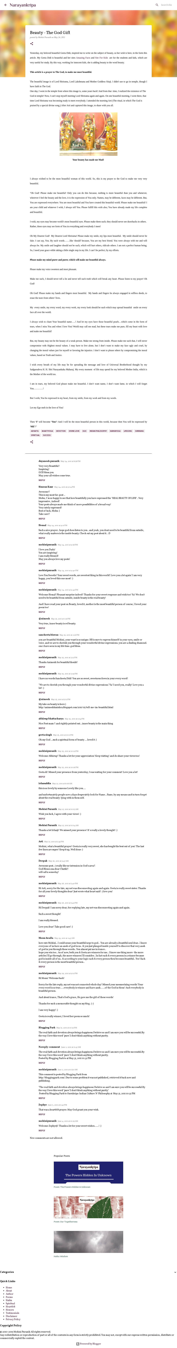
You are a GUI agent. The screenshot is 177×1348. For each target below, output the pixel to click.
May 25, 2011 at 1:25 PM (60, 619)
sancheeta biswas (48, 635)
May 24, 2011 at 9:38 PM (68, 545)
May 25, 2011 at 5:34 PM (74, 719)
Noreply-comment (49, 1047)
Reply (42, 480)
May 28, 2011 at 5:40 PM (68, 883)
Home (9, 1287)
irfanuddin (45, 783)
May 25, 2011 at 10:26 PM (68, 767)
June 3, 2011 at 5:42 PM (57, 1105)
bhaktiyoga (47, 431)
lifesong (128, 431)
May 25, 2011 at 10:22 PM (68, 751)
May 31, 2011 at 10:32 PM (66, 1028)
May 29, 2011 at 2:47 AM (64, 938)
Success (47, 435)
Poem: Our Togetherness (65, 1222)
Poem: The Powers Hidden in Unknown (72, 1187)
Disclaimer (11, 1316)
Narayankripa (23, 5)
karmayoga (115, 431)
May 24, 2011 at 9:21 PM (57, 525)
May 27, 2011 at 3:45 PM (54, 841)
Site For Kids (101, 58)
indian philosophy (98, 431)
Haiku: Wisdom (61, 1256)
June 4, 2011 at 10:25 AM (68, 1121)
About (9, 1291)
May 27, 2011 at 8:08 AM (62, 783)
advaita (34, 431)
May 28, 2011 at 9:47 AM (58, 861)
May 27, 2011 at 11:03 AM (68, 809)
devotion (61, 431)
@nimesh (44, 618)
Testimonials (12, 1313)
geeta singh (45, 735)
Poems (9, 1297)
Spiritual (10, 1303)
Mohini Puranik (48, 809)
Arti (41, 841)
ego (84, 431)
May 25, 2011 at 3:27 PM (67, 657)
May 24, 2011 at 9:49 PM (68, 590)
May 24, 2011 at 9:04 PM (64, 487)
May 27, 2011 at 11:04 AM (68, 825)
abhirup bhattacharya (51, 718)
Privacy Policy (13, 1319)
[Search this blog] (158, 4)
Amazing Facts (83, 58)
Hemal (42, 525)
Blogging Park (47, 1027)
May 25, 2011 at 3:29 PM (68, 674)
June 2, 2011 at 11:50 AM (68, 1070)
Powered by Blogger (88, 1344)
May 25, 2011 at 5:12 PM (60, 699)
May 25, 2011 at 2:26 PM (69, 635)
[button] (31, 44)
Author (9, 1294)
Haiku (9, 1300)
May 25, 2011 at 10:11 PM (63, 735)
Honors (10, 1310)
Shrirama (139, 431)
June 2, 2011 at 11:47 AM (71, 1047)
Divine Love (74, 431)
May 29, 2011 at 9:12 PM (68, 973)
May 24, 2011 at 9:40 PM (68, 570)
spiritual (35, 435)
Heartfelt (10, 1306)
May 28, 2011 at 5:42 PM (68, 903)
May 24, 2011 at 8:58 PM (70, 461)
